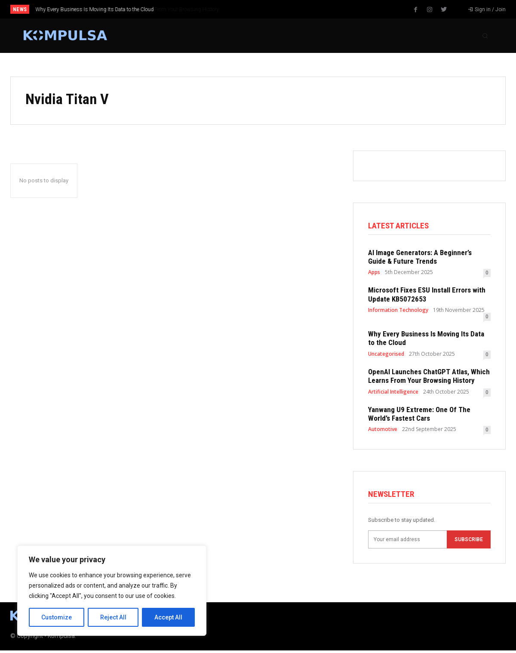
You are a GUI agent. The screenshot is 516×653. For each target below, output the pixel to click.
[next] (285, 9)
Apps (374, 273)
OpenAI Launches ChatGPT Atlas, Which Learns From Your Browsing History (429, 377)
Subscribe (469, 542)
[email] (407, 542)
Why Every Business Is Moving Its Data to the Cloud (95, 9)
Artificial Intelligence (393, 393)
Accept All (168, 617)
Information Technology (398, 311)
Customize (56, 617)
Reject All (113, 617)
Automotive (382, 430)
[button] (485, 35)
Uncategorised (386, 355)
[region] (111, 590)
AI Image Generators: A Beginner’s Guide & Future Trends (420, 257)
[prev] (271, 9)
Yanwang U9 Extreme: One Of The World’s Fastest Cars (419, 415)
